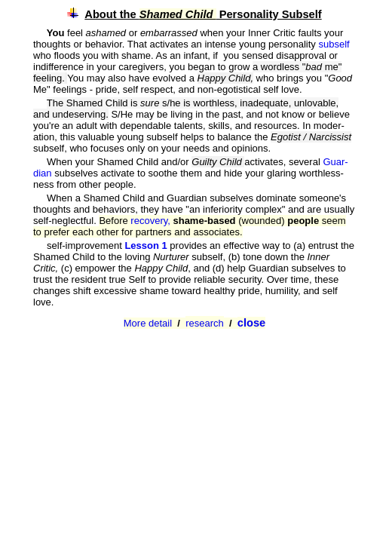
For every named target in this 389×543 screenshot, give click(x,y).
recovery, (151, 220)
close (251, 323)
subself (333, 44)
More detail (148, 323)
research (204, 323)
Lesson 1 (147, 245)
